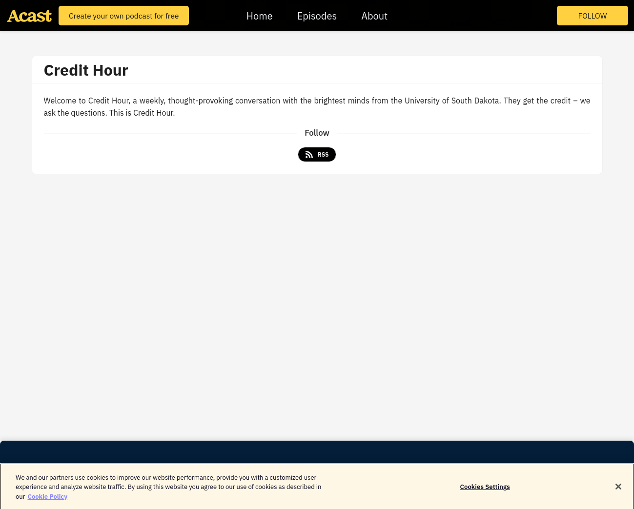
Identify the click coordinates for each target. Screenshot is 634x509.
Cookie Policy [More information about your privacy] (47, 498)
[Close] (618, 489)
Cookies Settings (485, 489)
